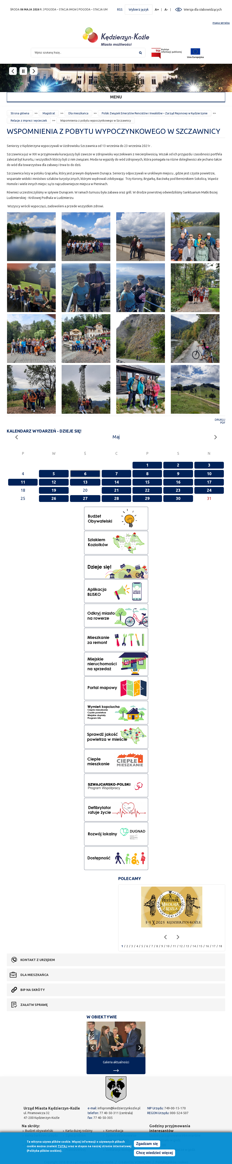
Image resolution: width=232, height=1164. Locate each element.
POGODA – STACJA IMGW (60, 9)
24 (209, 490)
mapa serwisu (221, 22)
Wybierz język (139, 9)
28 (116, 498)
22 (147, 490)
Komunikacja (114, 1130)
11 (23, 482)
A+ (157, 9)
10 (209, 473)
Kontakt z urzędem (37, 960)
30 (178, 498)
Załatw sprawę (34, 1005)
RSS (120, 9)
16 (178, 482)
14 (116, 482)
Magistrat (49, 113)
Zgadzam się (147, 1144)
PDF (222, 422)
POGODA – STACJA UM (93, 9)
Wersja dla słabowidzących (203, 9)
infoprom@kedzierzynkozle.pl (119, 1108)
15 (147, 482)
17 (209, 482)
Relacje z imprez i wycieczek (29, 120)
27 (85, 498)
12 (53, 482)
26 (53, 498)
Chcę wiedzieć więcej (154, 1153)
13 (85, 482)
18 (220, 946)
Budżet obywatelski (39, 1130)
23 (178, 490)
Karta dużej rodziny (78, 1130)
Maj (116, 436)
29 (147, 498)
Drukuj (220, 419)
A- (166, 9)
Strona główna (20, 113)
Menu (116, 97)
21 (116, 490)
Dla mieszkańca (78, 113)
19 (53, 490)
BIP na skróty (32, 990)
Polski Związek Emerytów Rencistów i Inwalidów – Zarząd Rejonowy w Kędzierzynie (155, 113)
